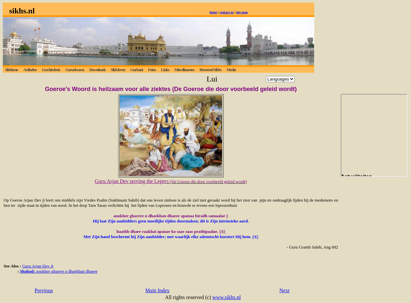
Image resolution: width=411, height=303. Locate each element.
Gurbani (136, 69)
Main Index (157, 290)
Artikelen (30, 69)
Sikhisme (11, 69)
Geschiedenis (51, 69)
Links (165, 69)
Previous (44, 290)
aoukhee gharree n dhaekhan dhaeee (58, 271)
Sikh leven (118, 69)
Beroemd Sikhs (210, 69)
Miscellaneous (184, 69)
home (213, 12)
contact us (227, 12)
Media (231, 69)
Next (284, 290)
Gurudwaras (74, 69)
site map (242, 12)
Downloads (97, 69)
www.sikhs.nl (226, 297)
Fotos (152, 69)
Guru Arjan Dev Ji (38, 266)
